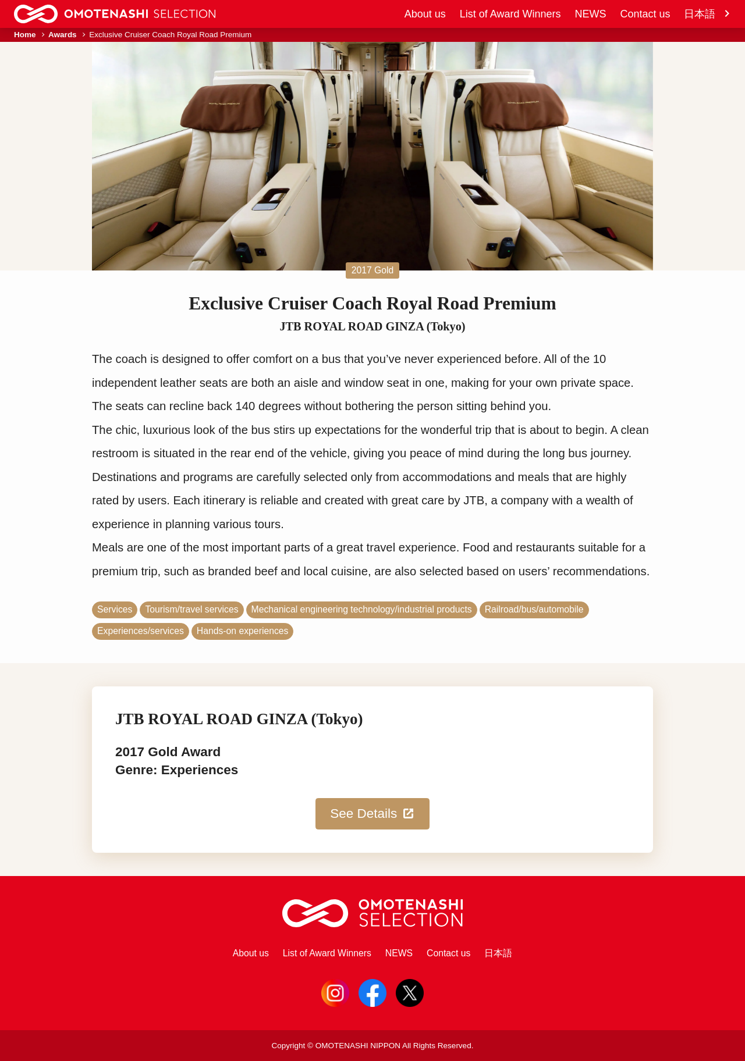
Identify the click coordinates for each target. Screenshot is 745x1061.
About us (425, 14)
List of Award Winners (510, 14)
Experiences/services (140, 631)
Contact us (645, 14)
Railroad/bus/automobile (534, 609)
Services (114, 609)
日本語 (707, 14)
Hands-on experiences (243, 631)
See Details (372, 813)
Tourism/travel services (191, 609)
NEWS (590, 14)
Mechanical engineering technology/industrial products (361, 609)
